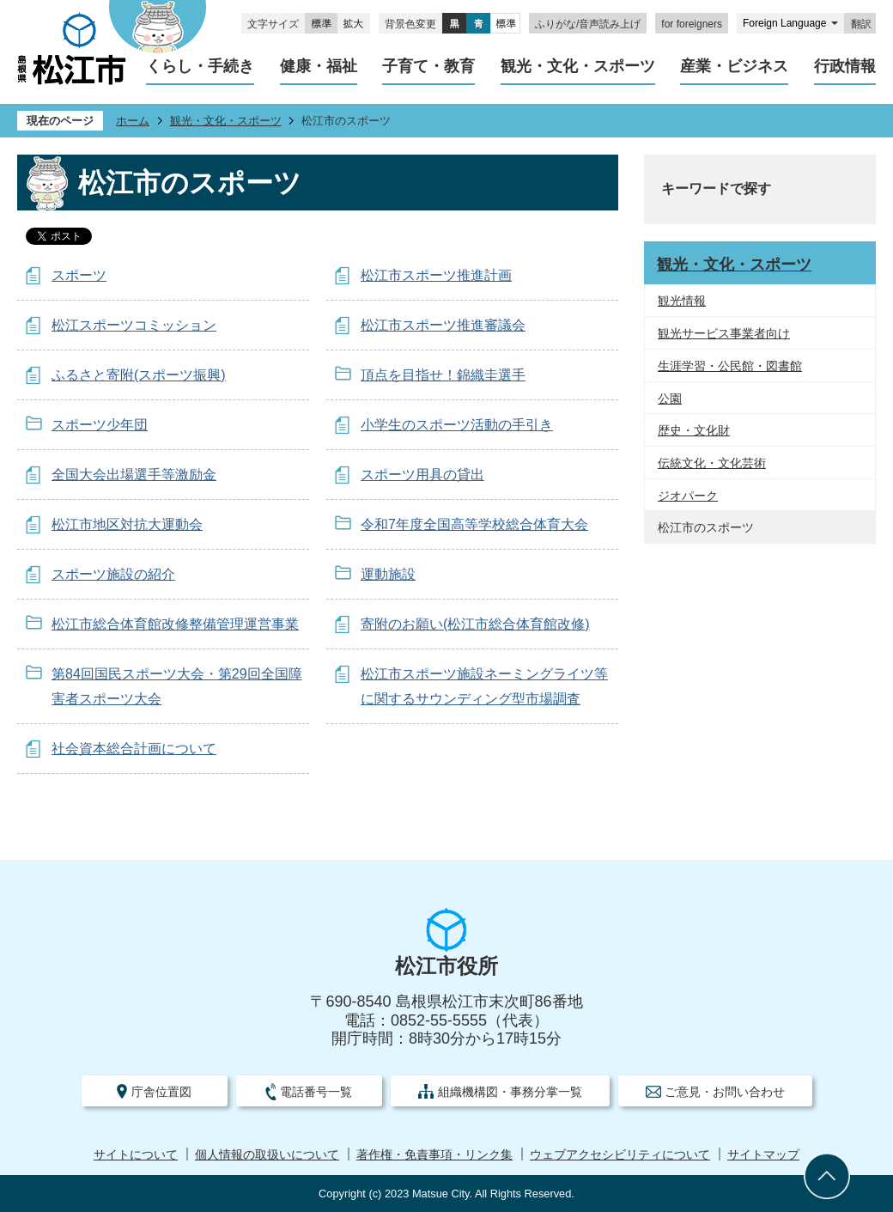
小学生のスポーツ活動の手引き (457, 424)
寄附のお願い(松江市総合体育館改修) (475, 624)
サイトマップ (763, 1154)
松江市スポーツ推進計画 (436, 275)
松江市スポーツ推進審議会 (443, 325)
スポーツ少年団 (100, 424)
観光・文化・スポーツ (226, 120)
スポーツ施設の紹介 (113, 574)
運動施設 (388, 574)
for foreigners (691, 24)
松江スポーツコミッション (134, 325)
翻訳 (861, 24)
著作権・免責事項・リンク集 (434, 1154)
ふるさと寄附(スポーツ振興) (139, 375)
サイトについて (136, 1154)
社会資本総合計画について (134, 748)
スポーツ (79, 275)
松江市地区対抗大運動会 (127, 524)
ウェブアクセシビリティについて (620, 1154)
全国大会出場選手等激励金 (134, 474)
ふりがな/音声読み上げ (588, 24)
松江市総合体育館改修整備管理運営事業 (175, 624)
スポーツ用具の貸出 (422, 474)
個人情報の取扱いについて (267, 1154)
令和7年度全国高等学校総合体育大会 (474, 524)
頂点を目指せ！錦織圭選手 (443, 375)
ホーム (132, 120)
